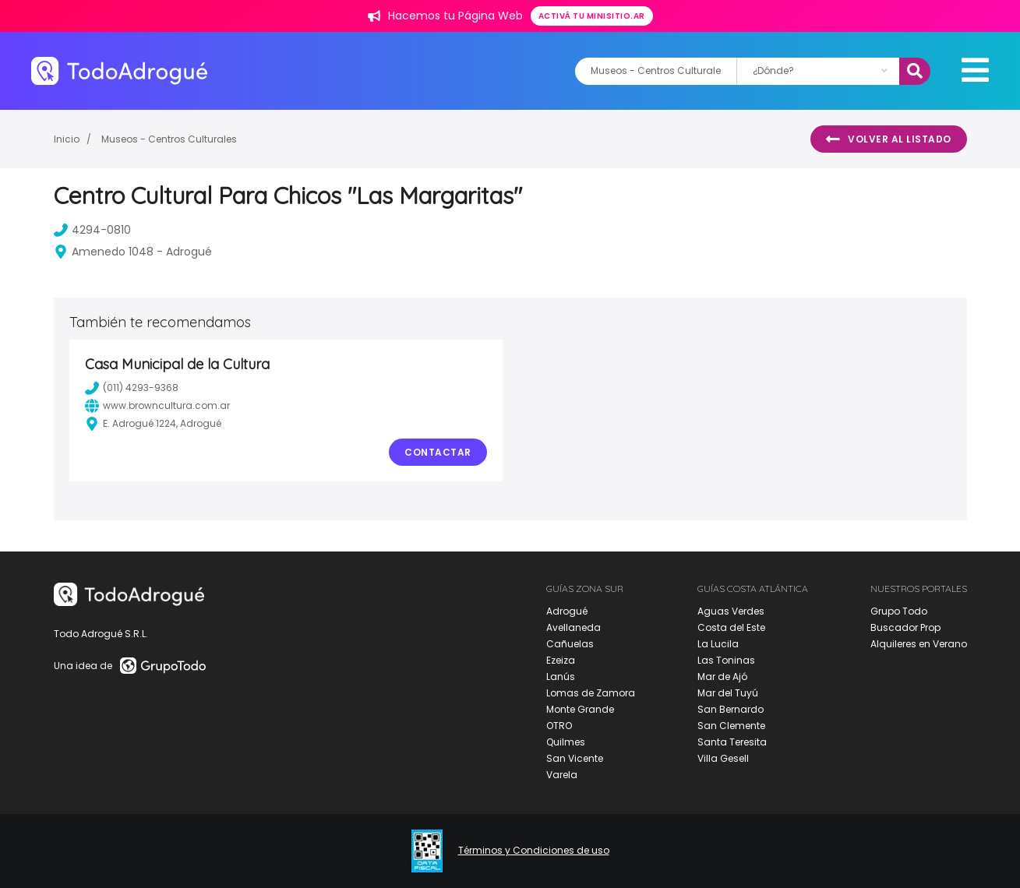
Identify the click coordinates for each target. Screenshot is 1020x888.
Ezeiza (560, 660)
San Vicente (574, 758)
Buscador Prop (905, 627)
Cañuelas (570, 643)
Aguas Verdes (730, 611)
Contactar (437, 452)
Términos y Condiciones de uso (533, 850)
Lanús (560, 676)
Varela (561, 774)
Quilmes (565, 742)
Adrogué (567, 611)
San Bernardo (730, 709)
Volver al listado (888, 139)
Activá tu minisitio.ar (591, 16)
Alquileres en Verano (918, 643)
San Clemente (731, 725)
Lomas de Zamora (590, 692)
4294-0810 (92, 230)
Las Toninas (726, 660)
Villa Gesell (723, 758)
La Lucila (718, 643)
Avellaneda (573, 627)
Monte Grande (580, 709)
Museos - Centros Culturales (169, 139)
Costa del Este (731, 627)
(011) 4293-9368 (131, 388)
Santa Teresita (732, 742)
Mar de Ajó (722, 676)
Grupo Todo (898, 611)
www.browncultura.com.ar (157, 406)
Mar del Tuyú (727, 692)
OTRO (559, 725)
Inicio (66, 139)
